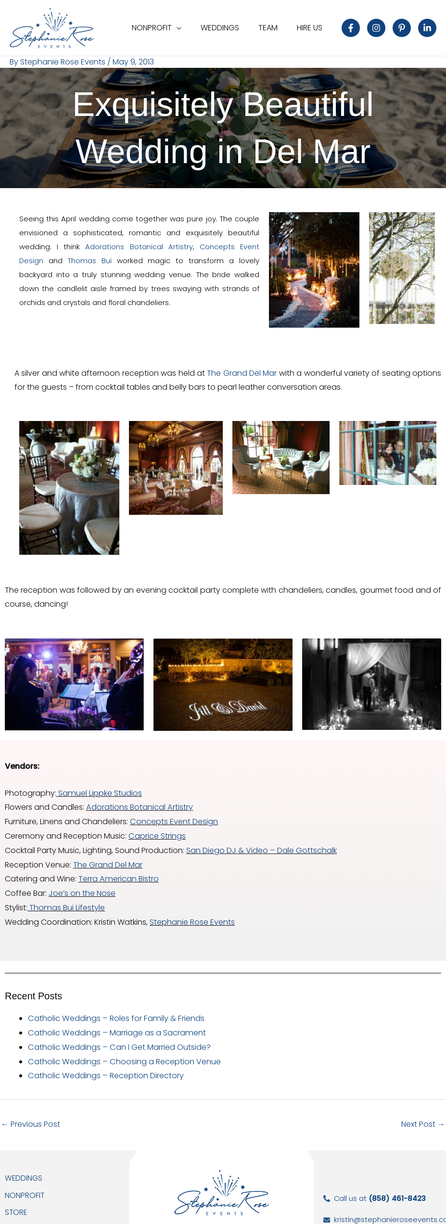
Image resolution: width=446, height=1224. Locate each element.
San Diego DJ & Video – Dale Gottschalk (261, 847)
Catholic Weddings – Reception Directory (105, 1067)
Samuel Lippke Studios (98, 791)
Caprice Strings (156, 833)
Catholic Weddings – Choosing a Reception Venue (123, 1053)
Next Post (423, 1116)
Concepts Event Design (173, 819)
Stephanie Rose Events (192, 916)
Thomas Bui (92, 260)
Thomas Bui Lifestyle (66, 902)
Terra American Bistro (117, 874)
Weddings (24, 1170)
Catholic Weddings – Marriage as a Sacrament (116, 1026)
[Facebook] (351, 28)
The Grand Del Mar (243, 372)
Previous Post (30, 1116)
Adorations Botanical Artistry (138, 246)
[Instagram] (376, 28)
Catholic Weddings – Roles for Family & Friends (114, 1012)
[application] (190, 27)
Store (16, 1205)
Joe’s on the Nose (82, 888)
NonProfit (25, 1187)
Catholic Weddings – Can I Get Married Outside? (118, 1040)
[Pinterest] (402, 28)
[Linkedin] (427, 28)
